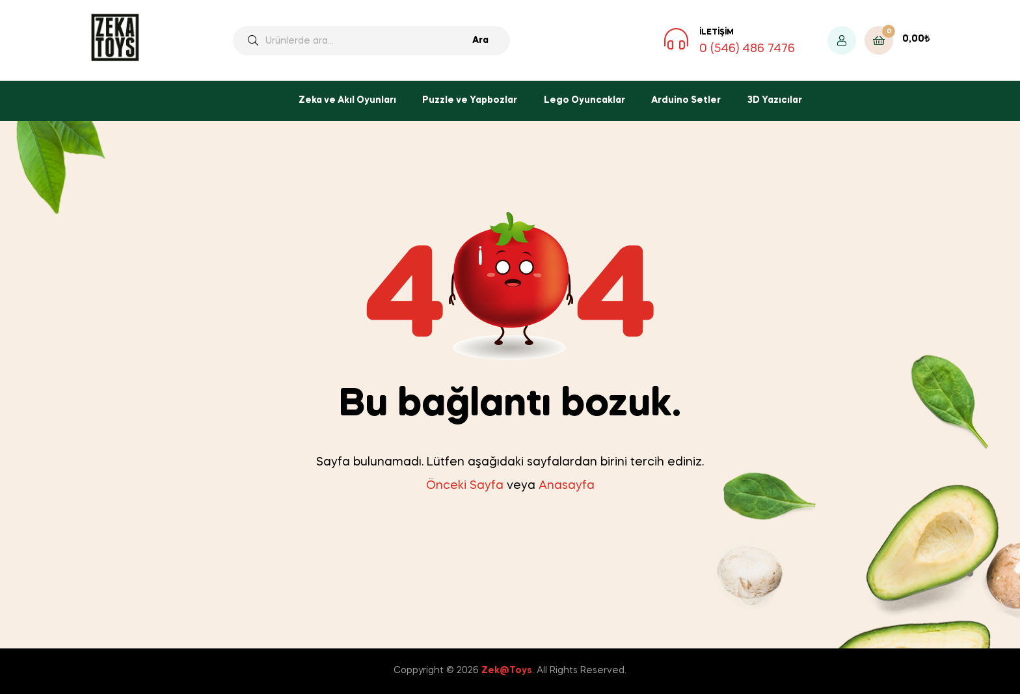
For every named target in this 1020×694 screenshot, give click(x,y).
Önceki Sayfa (464, 486)
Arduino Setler (686, 100)
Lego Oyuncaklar (584, 100)
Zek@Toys (506, 670)
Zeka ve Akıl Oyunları (347, 100)
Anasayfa (567, 486)
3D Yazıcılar (774, 100)
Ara (480, 40)
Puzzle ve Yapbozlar (469, 100)
